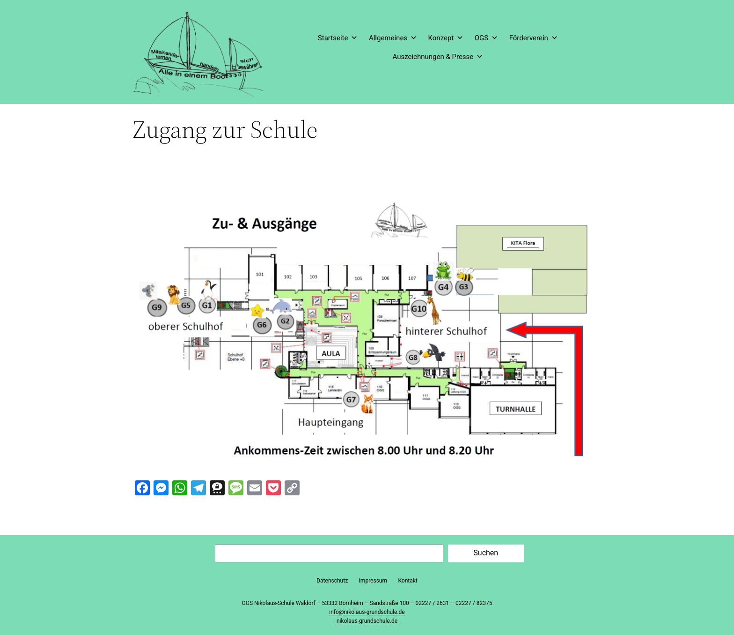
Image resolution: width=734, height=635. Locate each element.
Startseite (338, 38)
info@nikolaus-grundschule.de (366, 612)
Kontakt (407, 580)
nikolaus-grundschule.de (367, 621)
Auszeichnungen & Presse (437, 56)
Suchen (485, 552)
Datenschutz (332, 580)
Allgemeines (393, 38)
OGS (486, 38)
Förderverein (533, 38)
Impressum (373, 580)
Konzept (446, 38)
